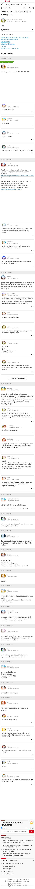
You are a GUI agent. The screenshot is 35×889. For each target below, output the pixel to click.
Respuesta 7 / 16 (6, 531)
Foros (6, 4)
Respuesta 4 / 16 (6, 384)
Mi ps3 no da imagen (8, 44)
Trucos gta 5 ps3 (7, 871)
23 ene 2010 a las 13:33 (15, 427)
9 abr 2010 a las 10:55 (12, 703)
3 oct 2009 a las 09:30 (12, 165)
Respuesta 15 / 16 (6, 682)
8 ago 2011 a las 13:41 (12, 730)
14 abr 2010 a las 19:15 (13, 441)
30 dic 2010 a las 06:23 (13, 479)
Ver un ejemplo (30, 828)
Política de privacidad (11, 881)
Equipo (16, 879)
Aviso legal (26, 881)
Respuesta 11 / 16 (6, 607)
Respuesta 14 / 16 (6, 662)
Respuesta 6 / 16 (6, 513)
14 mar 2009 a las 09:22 (13, 410)
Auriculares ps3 (7, 868)
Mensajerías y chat (16, 4)
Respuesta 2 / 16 (6, 160)
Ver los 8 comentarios (18, 378)
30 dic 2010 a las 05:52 (13, 258)
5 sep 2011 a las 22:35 (12, 747)
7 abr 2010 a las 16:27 (12, 576)
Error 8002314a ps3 (8, 874)
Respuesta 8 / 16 (6, 550)
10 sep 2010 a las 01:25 (13, 500)
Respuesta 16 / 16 (6, 698)
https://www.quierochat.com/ (10, 189)
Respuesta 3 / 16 (6, 272)
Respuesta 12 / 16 (6, 626)
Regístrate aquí (9, 879)
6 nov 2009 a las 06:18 (12, 226)
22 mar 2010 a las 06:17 (13, 243)
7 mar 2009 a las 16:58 (12, 389)
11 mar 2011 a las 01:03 (13, 106)
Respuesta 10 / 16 (6, 586)
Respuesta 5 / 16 (6, 495)
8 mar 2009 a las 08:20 (12, 555)
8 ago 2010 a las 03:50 (12, 343)
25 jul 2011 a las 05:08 (12, 716)
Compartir (6, 29)
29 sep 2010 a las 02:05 (13, 458)
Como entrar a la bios (9, 866)
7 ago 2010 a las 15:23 (12, 612)
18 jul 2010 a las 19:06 (12, 328)
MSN (25, 4)
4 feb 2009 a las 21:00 (12, 278)
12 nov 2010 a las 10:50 (13, 650)
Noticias (4, 828)
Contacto (20, 881)
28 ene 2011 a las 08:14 (13, 688)
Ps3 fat (3, 46)
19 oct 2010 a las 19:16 (13, 631)
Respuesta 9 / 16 (6, 571)
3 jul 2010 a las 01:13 (12, 591)
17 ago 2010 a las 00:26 (13, 362)
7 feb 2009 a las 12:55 (12, 295)
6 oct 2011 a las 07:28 (12, 763)
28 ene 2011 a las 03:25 (13, 667)
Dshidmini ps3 (5, 42)
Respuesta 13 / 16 (6, 644)
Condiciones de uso (24, 879)
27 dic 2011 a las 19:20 (13, 777)
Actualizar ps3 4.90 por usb (10, 48)
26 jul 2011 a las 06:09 (12, 120)
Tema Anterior (7, 8)
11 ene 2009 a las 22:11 (13, 67)
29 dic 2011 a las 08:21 (20, 21)
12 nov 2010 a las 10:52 (13, 519)
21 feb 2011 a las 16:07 (13, 536)
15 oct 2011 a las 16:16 (13, 134)
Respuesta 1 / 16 (6, 58)
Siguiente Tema (28, 8)
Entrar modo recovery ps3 (9, 39)
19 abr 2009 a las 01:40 (13, 314)
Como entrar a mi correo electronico (13, 863)
